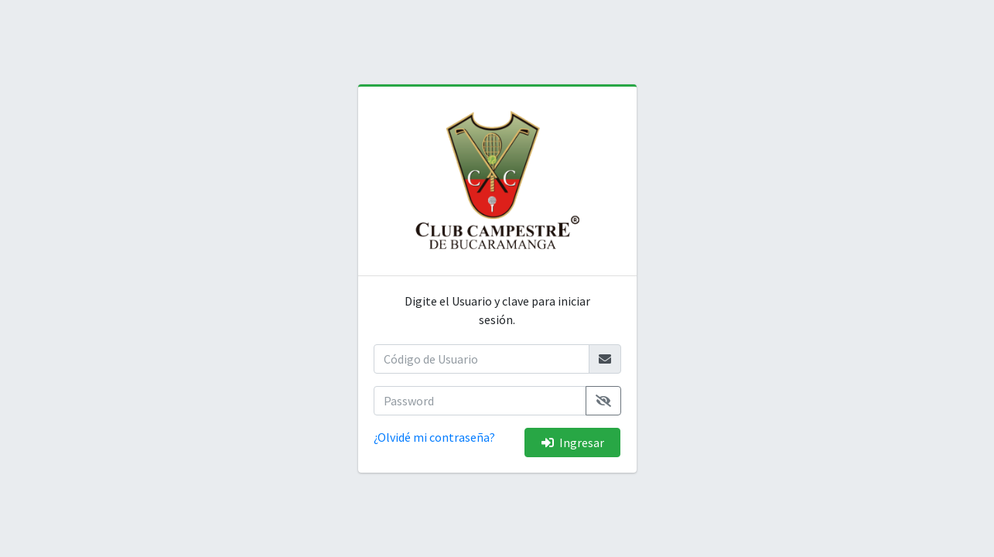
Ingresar (572, 442)
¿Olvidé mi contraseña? (434, 437)
